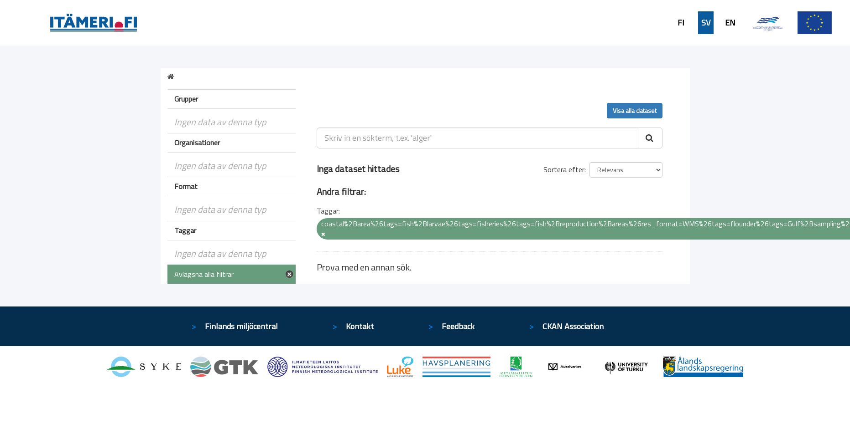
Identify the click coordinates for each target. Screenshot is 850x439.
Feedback (458, 326)
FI (681, 23)
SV (705, 23)
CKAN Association (573, 326)
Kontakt (360, 326)
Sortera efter (563, 169)
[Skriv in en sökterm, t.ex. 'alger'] (477, 138)
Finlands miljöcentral (241, 326)
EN (730, 23)
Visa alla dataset (635, 110)
